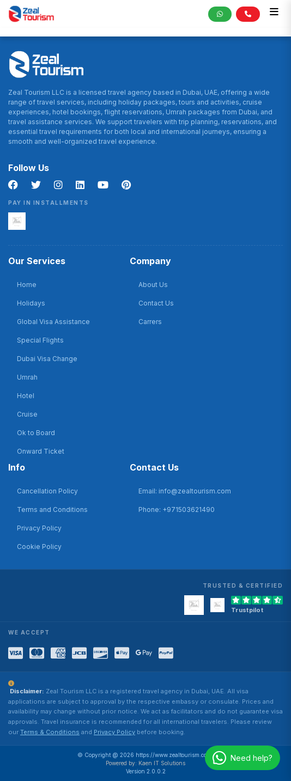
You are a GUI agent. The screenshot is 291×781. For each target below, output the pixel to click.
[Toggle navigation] (274, 13)
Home (27, 284)
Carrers (150, 322)
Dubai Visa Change (47, 359)
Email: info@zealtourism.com (184, 491)
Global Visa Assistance (53, 322)
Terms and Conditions (52, 509)
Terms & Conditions (50, 732)
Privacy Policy (39, 528)
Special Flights (40, 340)
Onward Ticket (40, 451)
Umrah (27, 377)
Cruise (27, 414)
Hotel (25, 396)
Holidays (31, 303)
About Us (153, 284)
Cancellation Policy (47, 491)
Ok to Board (36, 433)
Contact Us (156, 303)
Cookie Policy (39, 546)
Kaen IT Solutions (161, 763)
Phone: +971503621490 (176, 509)
